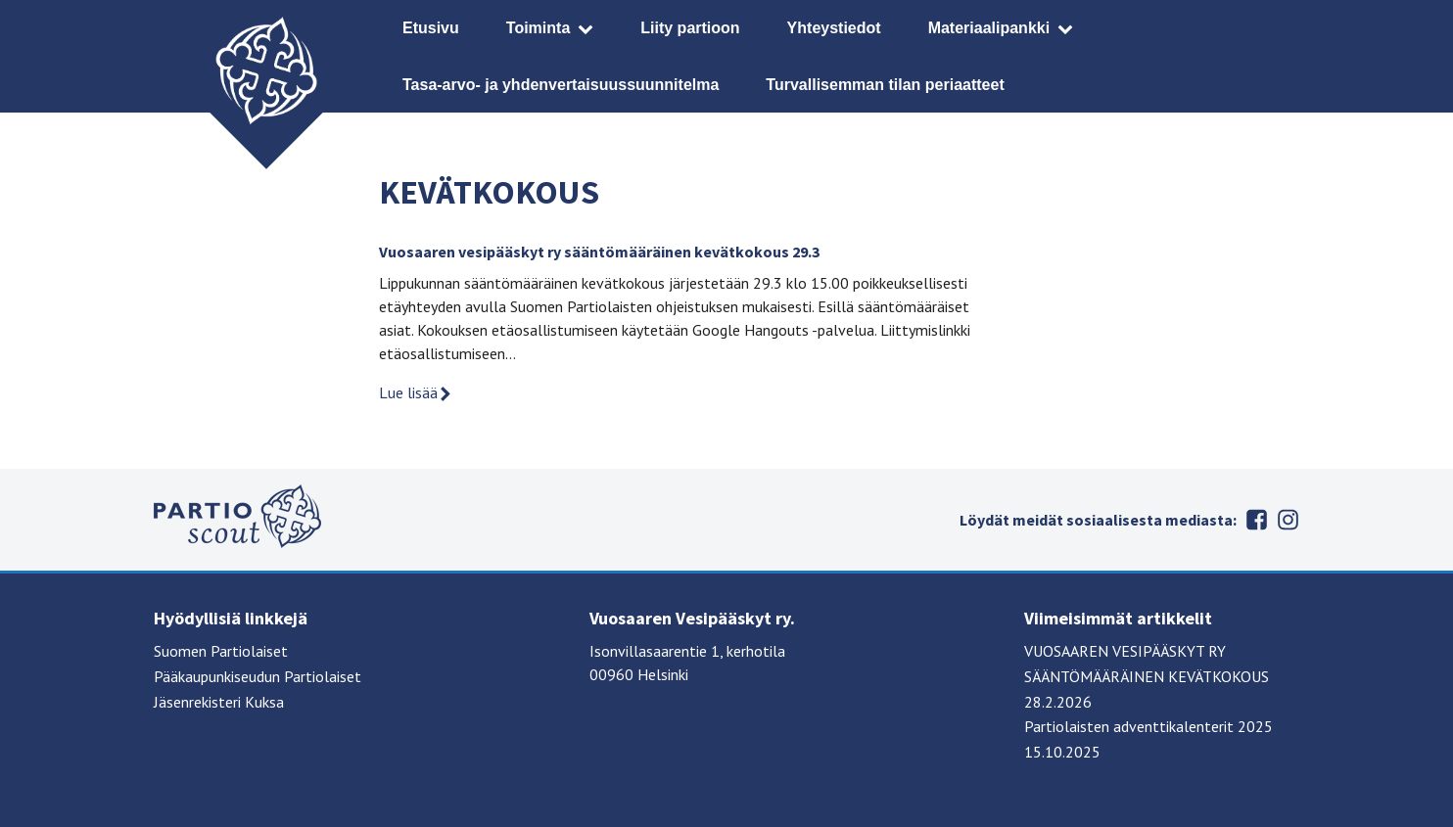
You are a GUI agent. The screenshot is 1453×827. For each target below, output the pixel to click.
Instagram (1287, 519)
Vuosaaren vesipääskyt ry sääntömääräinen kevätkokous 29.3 (599, 251)
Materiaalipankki (989, 28)
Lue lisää (416, 392)
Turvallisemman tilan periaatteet (885, 84)
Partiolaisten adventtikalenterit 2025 (1148, 726)
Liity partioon (689, 28)
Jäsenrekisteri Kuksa (219, 702)
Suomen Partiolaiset (221, 651)
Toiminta (538, 28)
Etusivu (430, 28)
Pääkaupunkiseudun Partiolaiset (257, 676)
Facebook (1256, 519)
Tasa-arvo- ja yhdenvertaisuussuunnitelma (560, 84)
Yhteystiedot (834, 28)
